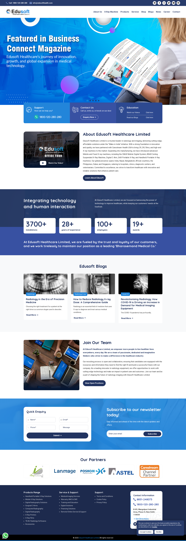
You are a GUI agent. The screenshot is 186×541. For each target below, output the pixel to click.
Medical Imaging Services (70, 496)
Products (125, 12)
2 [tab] (90, 100)
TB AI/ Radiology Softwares (35, 521)
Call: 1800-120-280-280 (18, 3)
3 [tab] (93, 100)
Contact (176, 12)
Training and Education (69, 502)
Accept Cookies (145, 532)
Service (135, 12)
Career (167, 12)
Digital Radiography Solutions (36, 502)
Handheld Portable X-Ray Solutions (38, 496)
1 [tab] (87, 100)
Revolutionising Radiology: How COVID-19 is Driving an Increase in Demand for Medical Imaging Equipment (140, 304)
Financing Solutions (68, 509)
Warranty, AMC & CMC (69, 499)
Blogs (151, 12)
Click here (149, 112)
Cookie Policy (101, 499)
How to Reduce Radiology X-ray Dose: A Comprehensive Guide (92, 301)
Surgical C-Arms (31, 506)
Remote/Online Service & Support (73, 512)
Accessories (30, 524)
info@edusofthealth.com (43, 3)
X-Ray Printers (30, 515)
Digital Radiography (32, 512)
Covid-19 (125, 294)
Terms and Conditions (105, 496)
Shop (143, 12)
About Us (97, 12)
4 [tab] (95, 100)
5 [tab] (98, 100)
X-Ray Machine (111, 12)
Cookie (154, 527)
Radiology (31, 294)
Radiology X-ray (80, 294)
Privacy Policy (102, 502)
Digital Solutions (67, 506)
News (158, 12)
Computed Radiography (34, 509)
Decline (158, 532)
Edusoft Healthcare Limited (89, 538)
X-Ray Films (29, 518)
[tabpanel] (93, 61)
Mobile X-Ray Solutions (34, 499)
